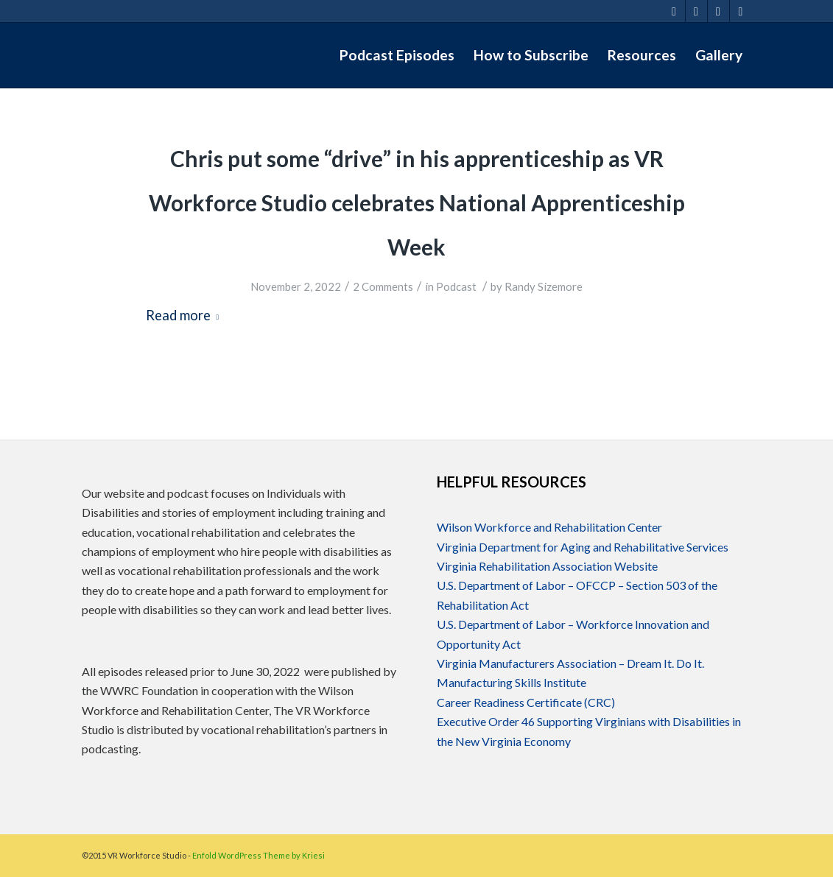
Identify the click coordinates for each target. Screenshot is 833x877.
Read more (185, 315)
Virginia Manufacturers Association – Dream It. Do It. (570, 663)
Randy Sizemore (544, 286)
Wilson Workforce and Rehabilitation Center (549, 527)
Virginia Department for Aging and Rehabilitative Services (582, 547)
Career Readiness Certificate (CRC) (526, 702)
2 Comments (383, 286)
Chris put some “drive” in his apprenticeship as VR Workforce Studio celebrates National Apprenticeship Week (417, 202)
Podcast (456, 286)
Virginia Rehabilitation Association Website (547, 566)
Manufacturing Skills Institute (511, 682)
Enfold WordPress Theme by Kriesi (258, 855)
